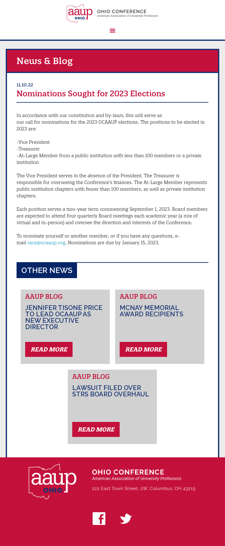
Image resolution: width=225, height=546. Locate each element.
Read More (49, 349)
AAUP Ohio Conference (113, 13)
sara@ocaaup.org (46, 243)
